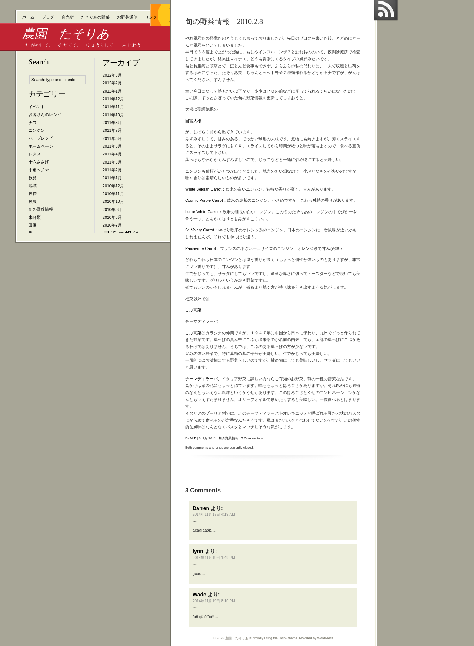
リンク (151, 17)
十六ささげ (39, 162)
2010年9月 (112, 209)
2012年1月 (112, 91)
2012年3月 (112, 75)
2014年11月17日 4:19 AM (214, 514)
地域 (33, 185)
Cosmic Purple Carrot (204, 200)
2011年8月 (112, 122)
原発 (33, 177)
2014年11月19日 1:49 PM (214, 558)
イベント (37, 106)
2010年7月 (112, 225)
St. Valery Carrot (199, 230)
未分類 (35, 217)
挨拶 (33, 193)
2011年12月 (113, 99)
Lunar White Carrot (201, 212)
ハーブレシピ (41, 138)
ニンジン (37, 130)
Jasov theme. (288, 638)
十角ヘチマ (39, 170)
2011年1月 (112, 177)
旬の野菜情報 (41, 209)
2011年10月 (113, 115)
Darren (201, 508)
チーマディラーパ (201, 321)
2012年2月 (112, 83)
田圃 (33, 225)
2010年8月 (112, 217)
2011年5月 (112, 146)
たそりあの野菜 (95, 17)
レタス (35, 154)
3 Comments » (252, 438)
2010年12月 (113, 186)
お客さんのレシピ (45, 114)
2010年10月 (113, 201)
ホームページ (41, 146)
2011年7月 (112, 130)
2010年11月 (113, 193)
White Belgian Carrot (203, 189)
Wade (199, 595)
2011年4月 (112, 154)
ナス (33, 122)
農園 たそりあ (65, 33)
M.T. (193, 438)
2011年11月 (113, 106)
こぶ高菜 (193, 310)
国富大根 (193, 120)
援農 (33, 201)
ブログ (48, 17)
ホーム (28, 17)
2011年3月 (112, 162)
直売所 (67, 17)
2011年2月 (112, 170)
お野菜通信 (127, 17)
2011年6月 (112, 138)
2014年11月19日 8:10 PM (214, 601)
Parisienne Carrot (200, 248)
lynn (198, 551)
